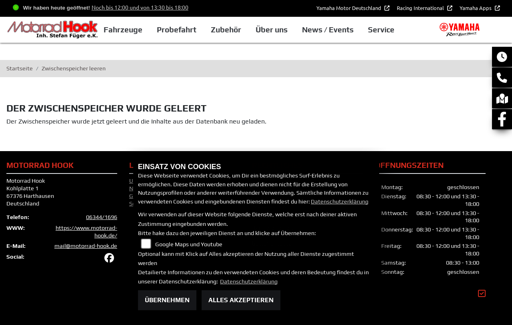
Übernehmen (167, 300)
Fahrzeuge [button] (133, 29)
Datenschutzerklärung (339, 201)
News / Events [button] (337, 29)
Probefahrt (186, 29)
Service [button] (391, 29)
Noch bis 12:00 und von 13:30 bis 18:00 (140, 7)
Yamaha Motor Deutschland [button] (349, 7)
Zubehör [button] (235, 29)
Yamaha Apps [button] (476, 7)
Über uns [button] (281, 29)
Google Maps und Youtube (188, 244)
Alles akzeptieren (241, 300)
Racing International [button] (421, 7)
